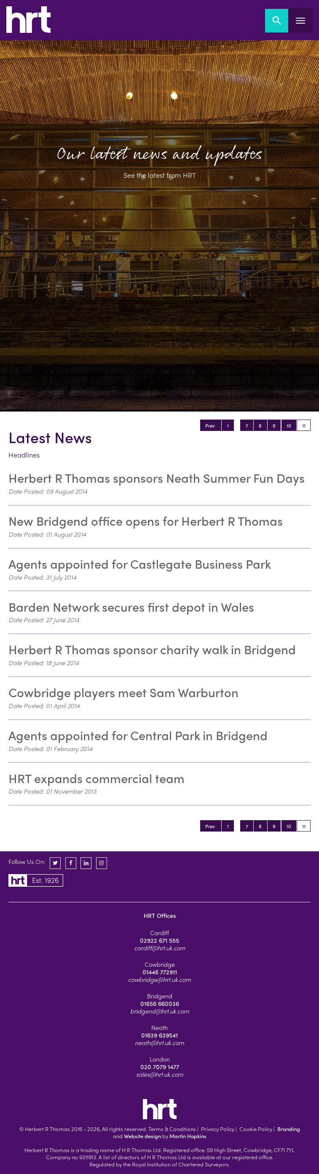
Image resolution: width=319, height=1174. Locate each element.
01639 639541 (159, 1035)
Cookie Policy (255, 1129)
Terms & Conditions (172, 1129)
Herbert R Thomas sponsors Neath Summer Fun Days (156, 478)
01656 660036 (159, 1003)
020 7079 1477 (159, 1066)
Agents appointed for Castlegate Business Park (139, 563)
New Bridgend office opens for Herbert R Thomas (145, 521)
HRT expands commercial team (96, 778)
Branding (288, 1129)
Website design (142, 1136)
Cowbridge (160, 964)
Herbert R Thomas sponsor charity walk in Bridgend (152, 649)
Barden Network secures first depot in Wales (131, 606)
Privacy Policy (217, 1129)
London (160, 1059)
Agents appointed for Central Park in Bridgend (138, 735)
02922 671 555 (159, 940)
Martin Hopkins (187, 1136)
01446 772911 (159, 972)
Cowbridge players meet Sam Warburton (123, 692)
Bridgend (159, 996)
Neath (159, 1027)
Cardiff (159, 932)
